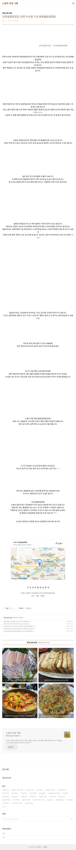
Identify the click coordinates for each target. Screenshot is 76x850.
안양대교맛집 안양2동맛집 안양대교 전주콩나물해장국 (18, 626)
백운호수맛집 (50, 790)
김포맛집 (6, 790)
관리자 (45, 847)
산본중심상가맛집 (54, 793)
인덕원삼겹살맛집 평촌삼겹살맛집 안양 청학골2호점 (17, 631)
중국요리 (62, 796)
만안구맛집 (6, 800)
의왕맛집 (6, 796)
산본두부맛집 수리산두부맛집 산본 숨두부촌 (15, 624)
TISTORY (38, 847)
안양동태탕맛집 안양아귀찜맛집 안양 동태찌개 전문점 (18, 629)
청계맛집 (24, 793)
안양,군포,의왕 (8, 617)
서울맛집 (24, 796)
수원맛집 (70, 800)
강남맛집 (6, 803)
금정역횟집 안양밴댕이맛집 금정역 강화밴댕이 (16, 621)
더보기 (4, 807)
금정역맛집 (29, 803)
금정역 (66, 793)
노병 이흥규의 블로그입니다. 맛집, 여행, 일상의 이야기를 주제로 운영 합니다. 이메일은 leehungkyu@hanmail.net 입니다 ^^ (34, 741)
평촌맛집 (33, 796)
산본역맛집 (43, 796)
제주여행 (33, 793)
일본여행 (42, 793)
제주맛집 (53, 796)
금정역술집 (60, 800)
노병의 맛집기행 (17, 790)
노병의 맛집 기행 (10, 3)
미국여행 (16, 800)
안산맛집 (15, 793)
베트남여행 (26, 800)
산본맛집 (50, 800)
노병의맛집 (61, 790)
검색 (71, 819)
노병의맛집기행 (17, 803)
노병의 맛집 (30, 790)
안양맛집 (6, 793)
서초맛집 (40, 790)
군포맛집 (15, 796)
